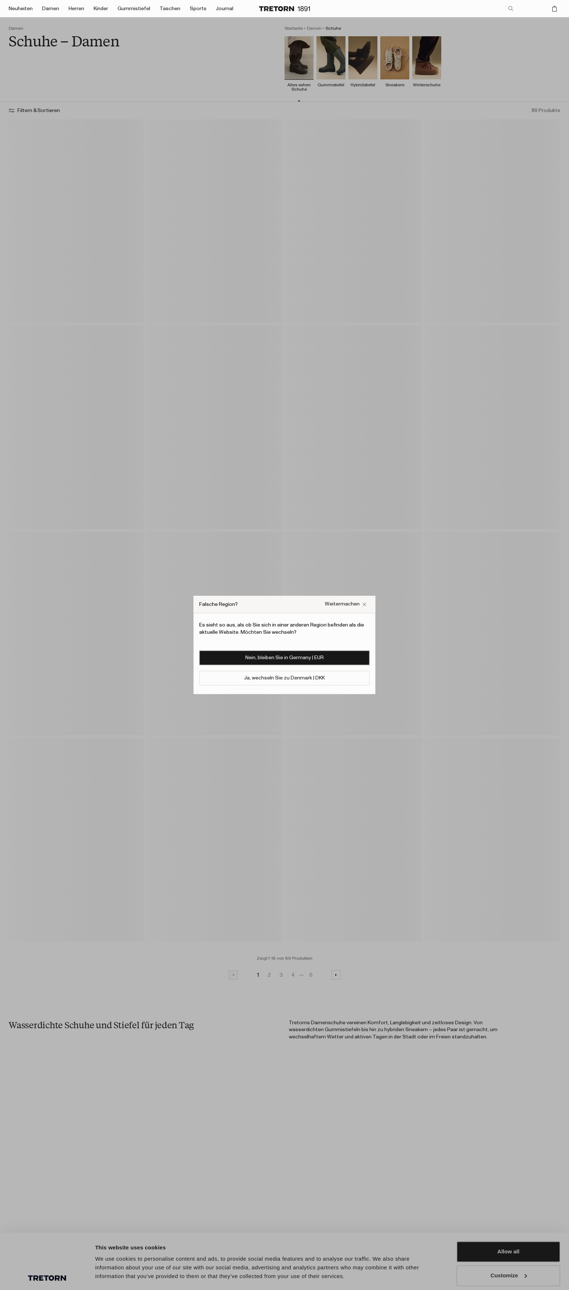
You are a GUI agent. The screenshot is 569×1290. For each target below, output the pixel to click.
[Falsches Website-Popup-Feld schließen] (346, 604)
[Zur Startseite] (284, 8)
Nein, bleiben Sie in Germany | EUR (284, 658)
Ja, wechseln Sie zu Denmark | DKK (284, 678)
